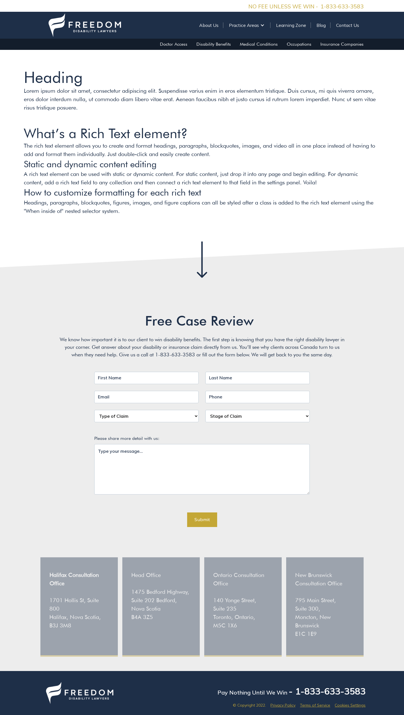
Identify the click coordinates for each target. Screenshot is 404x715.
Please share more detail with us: (126, 438)
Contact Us (347, 25)
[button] (246, 25)
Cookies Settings (350, 705)
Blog (321, 25)
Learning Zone (291, 25)
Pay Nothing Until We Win (291, 691)
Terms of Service (315, 705)
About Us (209, 25)
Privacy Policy (282, 705)
